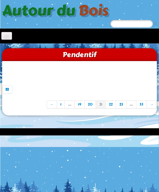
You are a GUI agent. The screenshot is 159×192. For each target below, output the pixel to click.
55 (141, 104)
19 (79, 104)
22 (111, 104)
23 (121, 104)
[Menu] (6, 36)
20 (90, 104)
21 (100, 104)
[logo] (57, 10)
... (69, 104)
